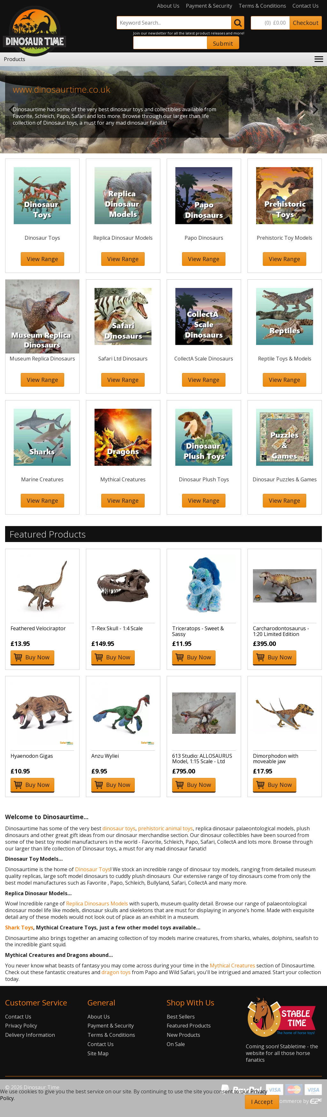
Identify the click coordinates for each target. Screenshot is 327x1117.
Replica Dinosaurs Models (97, 903)
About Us (168, 6)
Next (315, 109)
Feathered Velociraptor (38, 628)
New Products (183, 1034)
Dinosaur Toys (92, 869)
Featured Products (189, 1025)
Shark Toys (19, 927)
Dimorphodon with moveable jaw (275, 758)
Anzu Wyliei (105, 755)
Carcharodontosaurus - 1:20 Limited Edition (281, 631)
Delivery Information (30, 1034)
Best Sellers (181, 1016)
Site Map (98, 1053)
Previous (11, 109)
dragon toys (116, 972)
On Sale (176, 1044)
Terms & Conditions (262, 6)
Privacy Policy (21, 1025)
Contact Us (306, 6)
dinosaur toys (119, 828)
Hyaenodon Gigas (32, 755)
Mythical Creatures (232, 965)
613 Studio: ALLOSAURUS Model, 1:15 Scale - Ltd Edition (202, 761)
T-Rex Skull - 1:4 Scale (117, 628)
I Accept (262, 1101)
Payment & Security (209, 6)
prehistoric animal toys (165, 828)
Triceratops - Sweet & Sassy (198, 631)
